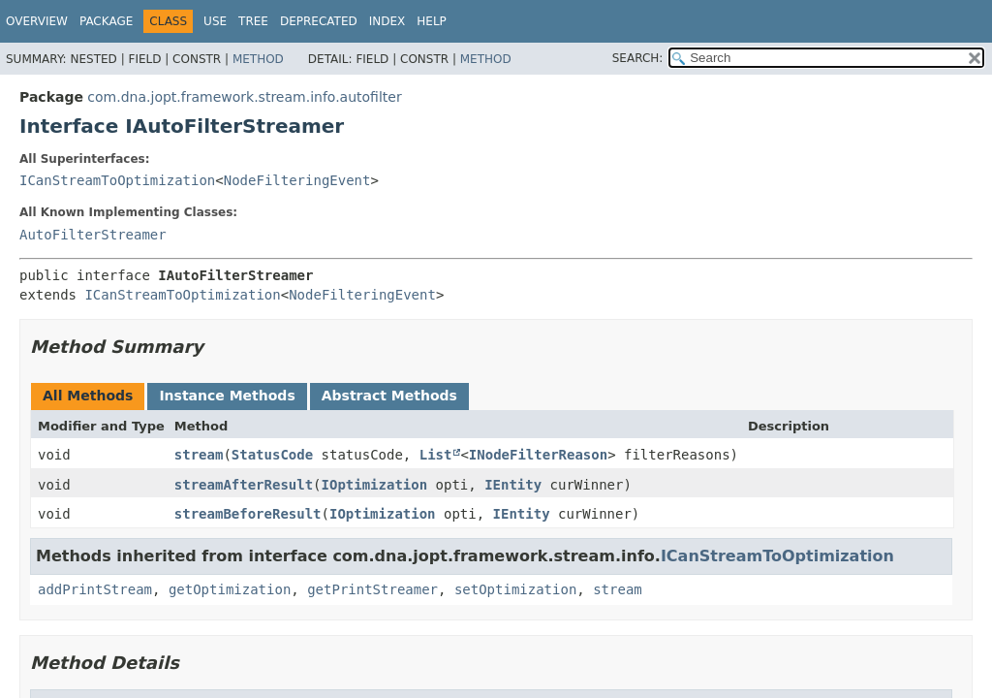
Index (387, 21)
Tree (253, 21)
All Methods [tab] (88, 395)
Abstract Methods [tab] (389, 395)
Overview (37, 21)
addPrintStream (95, 589)
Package (106, 21)
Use (215, 21)
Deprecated (318, 21)
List (435, 454)
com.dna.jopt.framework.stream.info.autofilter (244, 97)
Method (258, 59)
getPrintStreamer (372, 589)
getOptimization (230, 589)
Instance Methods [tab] (226, 395)
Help (432, 21)
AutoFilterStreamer (93, 234)
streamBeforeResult (248, 514)
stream (199, 454)
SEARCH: (638, 58)
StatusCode (272, 454)
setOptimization (515, 589)
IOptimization (375, 484)
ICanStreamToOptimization (117, 180)
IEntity (513, 484)
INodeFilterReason (538, 454)
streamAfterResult (243, 484)
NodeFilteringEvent (297, 180)
